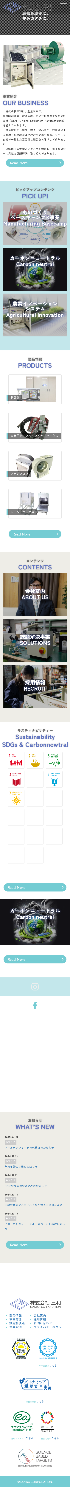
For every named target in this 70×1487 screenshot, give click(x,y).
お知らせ (10, 1141)
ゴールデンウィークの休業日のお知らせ (29, 1147)
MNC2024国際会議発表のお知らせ (26, 1186)
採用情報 (40, 1319)
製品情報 (15, 1315)
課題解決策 (17, 1323)
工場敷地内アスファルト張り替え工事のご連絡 (33, 1205)
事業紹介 (15, 1319)
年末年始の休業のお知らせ (21, 1166)
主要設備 (15, 1327)
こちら (53, 1365)
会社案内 (40, 1315)
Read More (19, 162)
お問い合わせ (43, 1323)
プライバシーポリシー (48, 1329)
